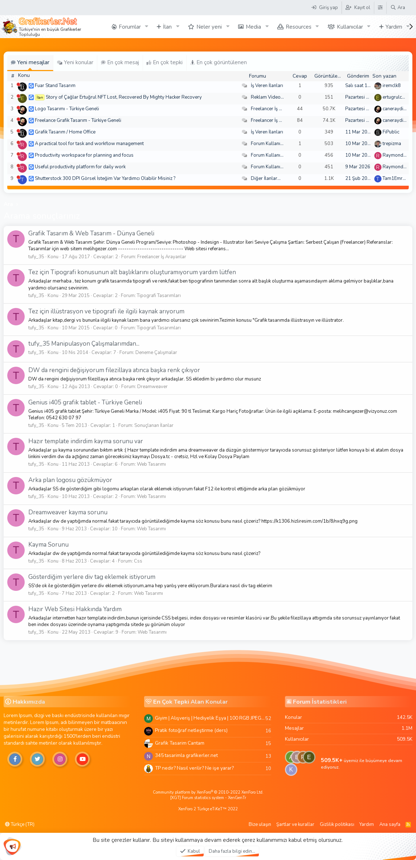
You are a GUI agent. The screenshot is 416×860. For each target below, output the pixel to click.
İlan (167, 26)
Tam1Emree (395, 178)
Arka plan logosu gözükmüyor (70, 480)
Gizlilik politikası (337, 824)
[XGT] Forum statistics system (208, 798)
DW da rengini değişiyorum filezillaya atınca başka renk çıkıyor (114, 370)
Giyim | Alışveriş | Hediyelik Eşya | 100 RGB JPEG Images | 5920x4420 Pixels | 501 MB (210, 718)
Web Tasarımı (151, 464)
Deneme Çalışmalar (156, 352)
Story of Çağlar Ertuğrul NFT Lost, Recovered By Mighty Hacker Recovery (124, 97)
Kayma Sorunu (48, 544)
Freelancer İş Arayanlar (275, 109)
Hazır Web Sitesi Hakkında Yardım (75, 609)
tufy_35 (36, 257)
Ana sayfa (389, 824)
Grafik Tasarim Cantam (179, 743)
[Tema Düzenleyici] (380, 7)
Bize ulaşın (260, 824)
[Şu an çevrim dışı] (18, 84)
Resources (298, 26)
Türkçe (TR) (19, 824)
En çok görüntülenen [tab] (218, 62)
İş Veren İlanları (267, 85)
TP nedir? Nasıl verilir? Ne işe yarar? (194, 768)
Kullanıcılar (350, 26)
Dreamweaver (152, 386)
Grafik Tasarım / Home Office (65, 132)
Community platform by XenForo (208, 792)
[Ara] (398, 7)
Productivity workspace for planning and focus (84, 155)
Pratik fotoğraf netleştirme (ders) (191, 730)
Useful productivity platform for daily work (80, 167)
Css (138, 561)
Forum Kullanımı (268, 143)
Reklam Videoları (269, 97)
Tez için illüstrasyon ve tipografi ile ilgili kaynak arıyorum (106, 311)
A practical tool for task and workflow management (89, 143)
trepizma (392, 143)
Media (253, 26)
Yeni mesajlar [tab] (30, 62)
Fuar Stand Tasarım (55, 85)
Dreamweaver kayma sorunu (67, 512)
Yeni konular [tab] (75, 62)
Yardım (394, 26)
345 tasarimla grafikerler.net (186, 755)
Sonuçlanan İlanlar (154, 425)
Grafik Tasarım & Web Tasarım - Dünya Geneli (91, 233)
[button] (146, 26)
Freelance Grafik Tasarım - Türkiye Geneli (78, 120)
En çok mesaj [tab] (120, 62)
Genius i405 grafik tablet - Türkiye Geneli (85, 402)
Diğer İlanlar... (266, 178)
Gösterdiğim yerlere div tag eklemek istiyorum (91, 577)
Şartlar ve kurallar (295, 824)
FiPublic (391, 132)
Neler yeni (209, 26)
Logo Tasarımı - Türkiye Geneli (67, 109)
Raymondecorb (399, 155)
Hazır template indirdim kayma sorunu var (85, 441)
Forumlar (130, 26)
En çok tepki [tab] (165, 62)
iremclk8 (392, 85)
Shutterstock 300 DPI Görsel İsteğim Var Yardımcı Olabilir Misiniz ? (105, 178)
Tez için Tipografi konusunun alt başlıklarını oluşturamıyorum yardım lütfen (132, 272)
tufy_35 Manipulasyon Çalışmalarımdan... (83, 344)
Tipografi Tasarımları (159, 295)
